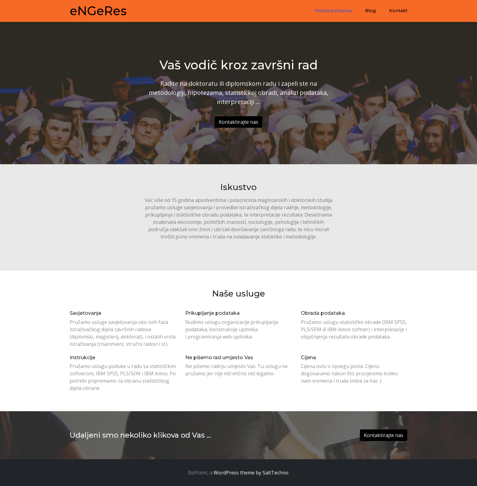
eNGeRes (98, 10)
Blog (370, 10)
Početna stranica (333, 10)
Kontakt (398, 10)
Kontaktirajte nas (238, 122)
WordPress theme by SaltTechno (251, 472)
